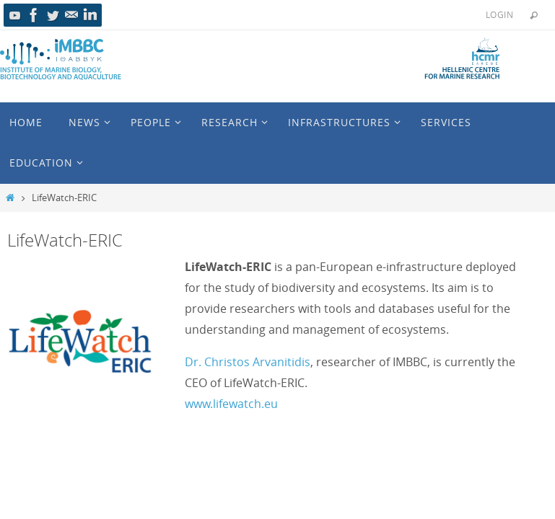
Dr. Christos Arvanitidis (247, 362)
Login (499, 14)
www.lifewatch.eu (231, 404)
